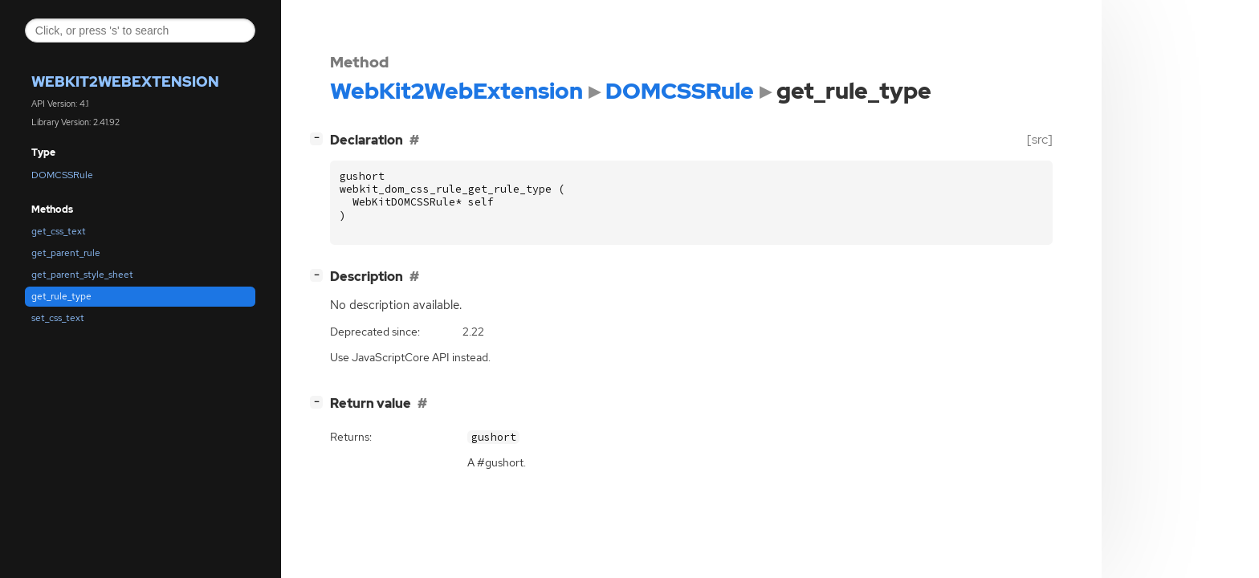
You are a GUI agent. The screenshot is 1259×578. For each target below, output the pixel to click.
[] (319, 137)
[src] (1040, 139)
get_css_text (58, 231)
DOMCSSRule (62, 175)
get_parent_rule (65, 252)
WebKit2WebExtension (125, 81)
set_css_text (57, 317)
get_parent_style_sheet (82, 274)
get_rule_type (61, 296)
